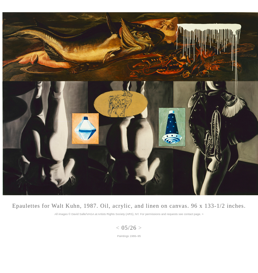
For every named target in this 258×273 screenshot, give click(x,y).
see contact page (189, 214)
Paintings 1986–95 (129, 236)
